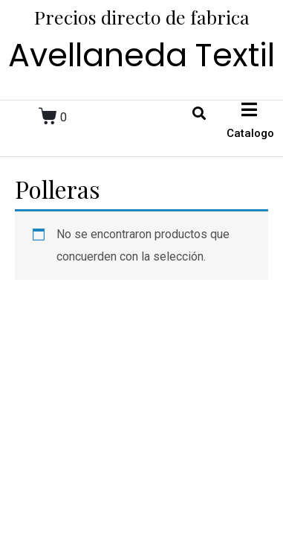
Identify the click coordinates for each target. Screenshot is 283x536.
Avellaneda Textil (141, 55)
